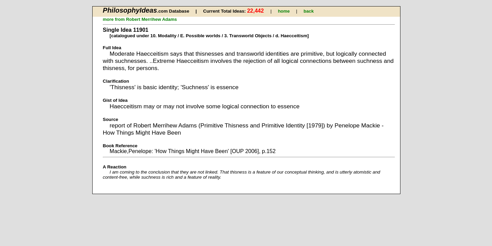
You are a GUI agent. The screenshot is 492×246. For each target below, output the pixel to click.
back (309, 11)
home (284, 11)
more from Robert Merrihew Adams (140, 19)
